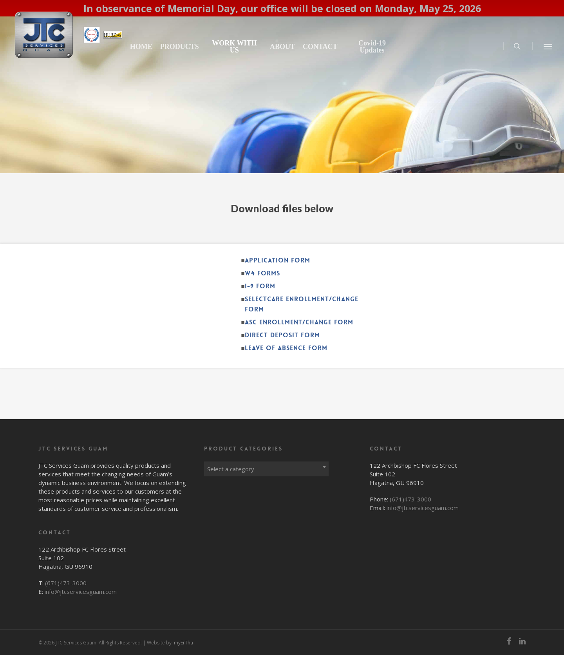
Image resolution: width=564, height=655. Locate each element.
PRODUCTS (214, 46)
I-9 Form (260, 286)
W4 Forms (262, 273)
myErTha (183, 642)
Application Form (277, 260)
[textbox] (266, 468)
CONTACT (344, 46)
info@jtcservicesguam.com (81, 591)
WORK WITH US (263, 47)
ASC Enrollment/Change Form (299, 322)
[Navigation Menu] (548, 46)
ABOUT (305, 46)
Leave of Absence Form (286, 348)
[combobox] (266, 466)
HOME (176, 46)
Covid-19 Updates (390, 47)
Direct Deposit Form (282, 335)
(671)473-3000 (66, 583)
